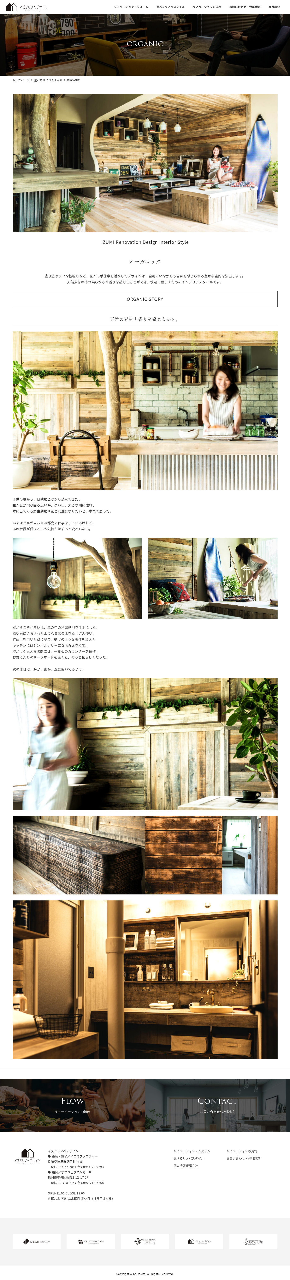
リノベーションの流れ (242, 1151)
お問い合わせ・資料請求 (243, 1158)
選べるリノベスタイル (189, 1158)
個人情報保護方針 (186, 1166)
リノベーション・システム (192, 1151)
